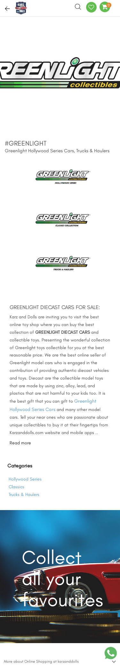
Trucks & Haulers (24, 494)
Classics (16, 487)
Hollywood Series (25, 479)
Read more (20, 443)
